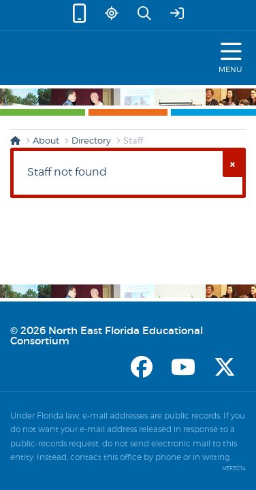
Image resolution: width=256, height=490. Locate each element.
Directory (91, 140)
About (46, 140)
